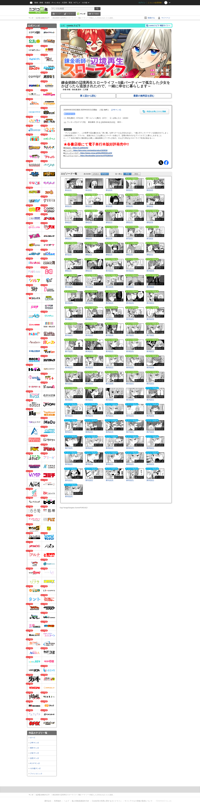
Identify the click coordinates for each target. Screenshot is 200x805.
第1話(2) (88, 190)
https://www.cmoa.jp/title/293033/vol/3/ (96, 153)
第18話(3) (130, 351)
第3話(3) (129, 206)
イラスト (70, 14)
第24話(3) (89, 416)
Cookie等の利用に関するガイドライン (107, 801)
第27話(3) (69, 448)
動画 (36, 2)
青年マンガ (34, 748)
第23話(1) (89, 400)
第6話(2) (88, 239)
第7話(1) (129, 239)
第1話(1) (68, 190)
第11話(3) (109, 287)
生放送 (47, 2)
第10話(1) (109, 271)
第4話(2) (68, 222)
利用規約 (57, 801)
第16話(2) (89, 335)
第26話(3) (109, 432)
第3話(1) (88, 206)
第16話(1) (69, 335)
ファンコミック (36, 774)
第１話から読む (88, 96)
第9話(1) (149, 255)
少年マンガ (34, 743)
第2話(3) (68, 206)
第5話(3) (149, 222)
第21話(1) (69, 384)
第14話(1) (150, 303)
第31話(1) (69, 480)
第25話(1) (109, 416)
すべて (32, 738)
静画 (41, 2)
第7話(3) (68, 255)
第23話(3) (130, 400)
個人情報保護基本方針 (80, 801)
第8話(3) (129, 255)
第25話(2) (130, 416)
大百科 (64, 2)
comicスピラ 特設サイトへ (159, 26)
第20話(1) (109, 367)
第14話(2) (69, 319)
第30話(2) (130, 464)
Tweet (161, 162)
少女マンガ (34, 753)
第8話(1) (88, 255)
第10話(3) (150, 271)
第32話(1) (130, 480)
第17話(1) (130, 335)
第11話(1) (69, 287)
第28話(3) (130, 448)
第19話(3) (89, 367)
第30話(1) (109, 464)
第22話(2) (150, 384)
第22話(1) (130, 384)
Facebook (166, 162)
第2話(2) (149, 190)
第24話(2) (69, 416)
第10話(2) (130, 271)
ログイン (141, 2)
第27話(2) (150, 432)
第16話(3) (109, 335)
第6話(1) (68, 239)
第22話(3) (69, 400)
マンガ (82, 14)
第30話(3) (150, 464)
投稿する (151, 18)
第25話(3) (150, 416)
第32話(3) (69, 496)
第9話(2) (68, 271)
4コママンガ (35, 763)
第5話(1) (109, 222)
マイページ (165, 18)
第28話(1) (89, 448)
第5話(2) (129, 222)
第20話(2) (130, 367)
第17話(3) (69, 351)
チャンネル (55, 2)
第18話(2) (109, 351)
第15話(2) (130, 319)
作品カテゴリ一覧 (38, 733)
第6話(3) (109, 239)
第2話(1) (129, 190)
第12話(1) (130, 287)
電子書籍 (95, 14)
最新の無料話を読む (143, 96)
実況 (70, 2)
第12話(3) (69, 303)
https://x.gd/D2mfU (80, 148)
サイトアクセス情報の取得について (138, 801)
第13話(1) (89, 303)
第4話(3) (88, 222)
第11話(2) (89, 287)
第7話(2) (149, 239)
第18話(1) (89, 351)
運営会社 (47, 801)
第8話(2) (109, 255)
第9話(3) (88, 271)
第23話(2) (109, 400)
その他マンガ (35, 768)
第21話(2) (89, 384)
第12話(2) (150, 287)
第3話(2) (109, 206)
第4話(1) (149, 206)
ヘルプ (66, 801)
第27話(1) (130, 432)
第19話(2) (69, 367)
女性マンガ (34, 758)
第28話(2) (109, 448)
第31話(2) (89, 480)
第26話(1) (69, 432)
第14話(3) (89, 319)
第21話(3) (109, 384)
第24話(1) (150, 400)
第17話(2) (150, 335)
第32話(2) (150, 480)
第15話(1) (109, 319)
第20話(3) (150, 367)
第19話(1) (150, 351)
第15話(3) (150, 319)
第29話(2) (69, 464)
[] (116, 110)
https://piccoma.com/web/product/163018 (90, 150)
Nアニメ (77, 2)
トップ (58, 14)
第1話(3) (109, 190)
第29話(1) (150, 448)
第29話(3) (89, 464)
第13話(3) (130, 303)
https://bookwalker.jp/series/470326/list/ (96, 156)
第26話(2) (89, 432)
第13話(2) (109, 303)
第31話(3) (109, 480)
